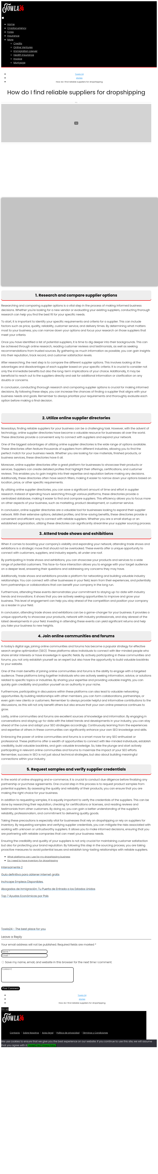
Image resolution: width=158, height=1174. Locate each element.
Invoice (17, 59)
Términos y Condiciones (95, 1035)
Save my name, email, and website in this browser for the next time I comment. (58, 962)
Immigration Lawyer (25, 51)
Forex (10, 32)
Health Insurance (23, 55)
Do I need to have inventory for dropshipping (32, 860)
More (10, 39)
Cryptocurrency (16, 28)
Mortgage (19, 62)
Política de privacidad (67, 1035)
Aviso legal (47, 1035)
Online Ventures (23, 47)
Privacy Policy (48, 1048)
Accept (32, 1048)
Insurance (13, 36)
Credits (17, 43)
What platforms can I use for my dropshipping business (38, 856)
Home (11, 24)
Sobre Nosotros (31, 1035)
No (38, 1048)
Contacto (15, 1035)
